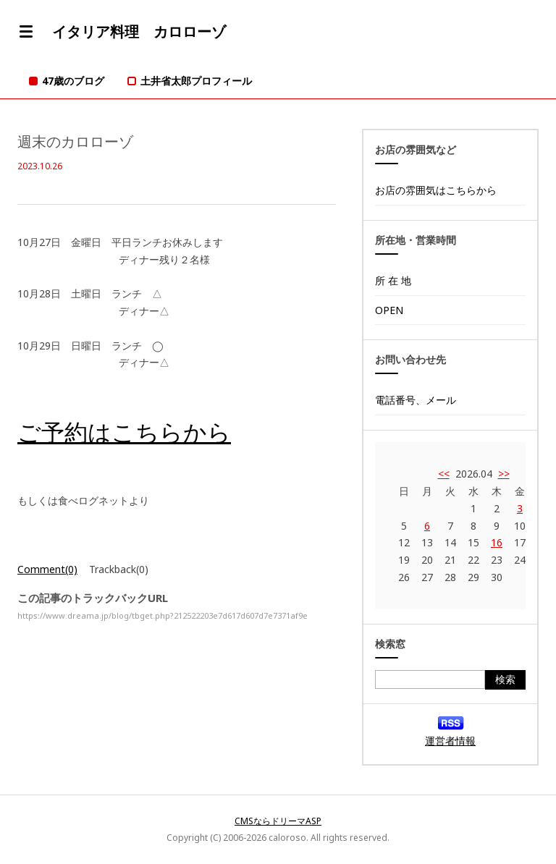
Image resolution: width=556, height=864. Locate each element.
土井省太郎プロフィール (196, 81)
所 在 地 (393, 280)
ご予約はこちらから (124, 431)
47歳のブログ (73, 81)
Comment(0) (47, 569)
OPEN (389, 310)
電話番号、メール (415, 400)
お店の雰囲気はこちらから (436, 190)
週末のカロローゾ (75, 141)
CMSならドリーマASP (278, 821)
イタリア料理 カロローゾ (139, 31)
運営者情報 (450, 740)
